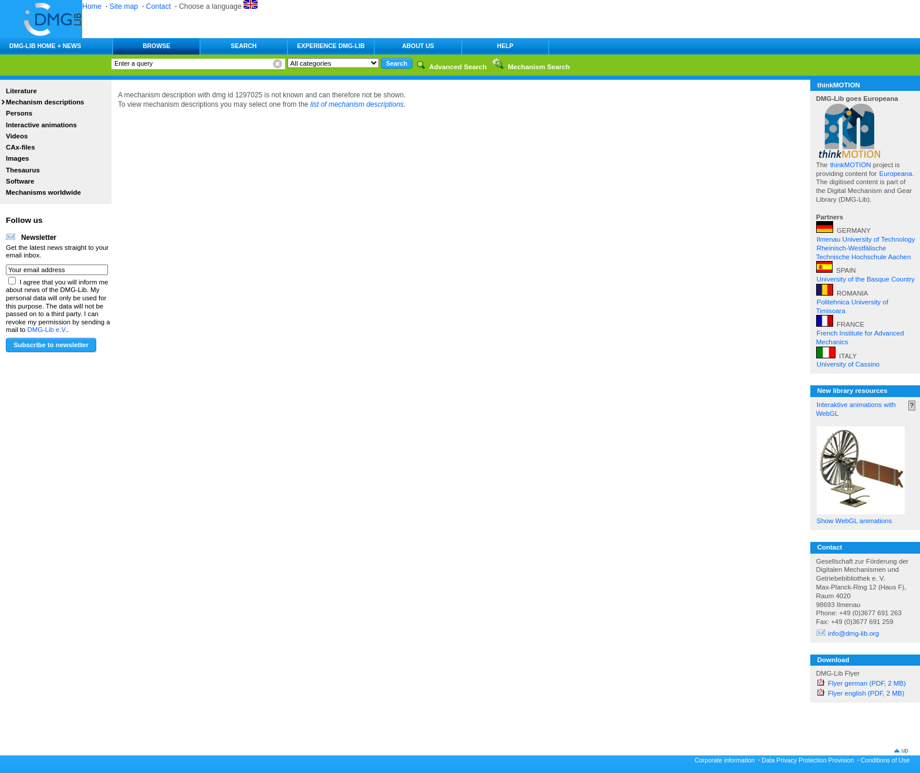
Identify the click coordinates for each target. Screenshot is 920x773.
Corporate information (725, 760)
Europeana (896, 173)
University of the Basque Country (866, 279)
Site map (124, 6)
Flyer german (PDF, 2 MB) (867, 683)
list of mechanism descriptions (357, 104)
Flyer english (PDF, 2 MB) (866, 693)
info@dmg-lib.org (853, 633)
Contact (158, 6)
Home (92, 6)
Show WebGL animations (854, 520)
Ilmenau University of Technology (866, 239)
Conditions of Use (885, 760)
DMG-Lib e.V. (47, 329)
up (904, 750)
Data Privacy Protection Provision (808, 760)
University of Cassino (848, 364)
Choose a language (218, 6)
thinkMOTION (851, 164)
